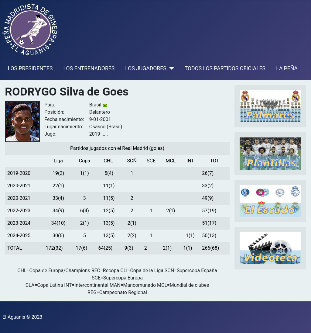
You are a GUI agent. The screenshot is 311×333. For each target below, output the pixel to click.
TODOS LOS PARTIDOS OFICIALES (225, 68)
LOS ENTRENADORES (89, 68)
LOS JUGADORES (145, 68)
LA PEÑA (287, 68)
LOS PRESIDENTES (30, 68)
